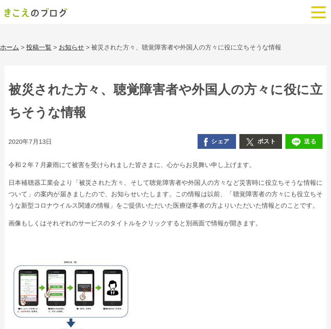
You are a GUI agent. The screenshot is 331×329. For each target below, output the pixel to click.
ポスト (261, 142)
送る (304, 142)
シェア (217, 142)
